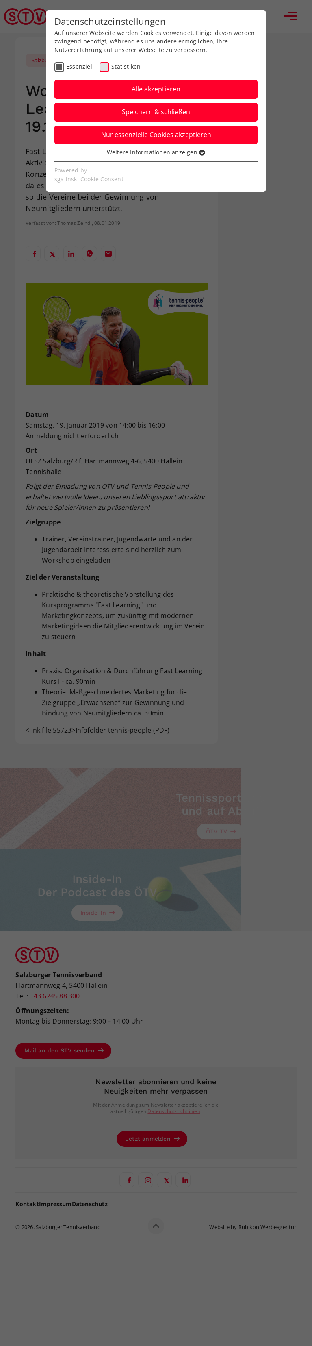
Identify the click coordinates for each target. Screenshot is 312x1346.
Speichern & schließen (156, 111)
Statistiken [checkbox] (126, 66)
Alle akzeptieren (156, 89)
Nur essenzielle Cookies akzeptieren (156, 134)
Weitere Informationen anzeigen (156, 152)
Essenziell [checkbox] (80, 66)
